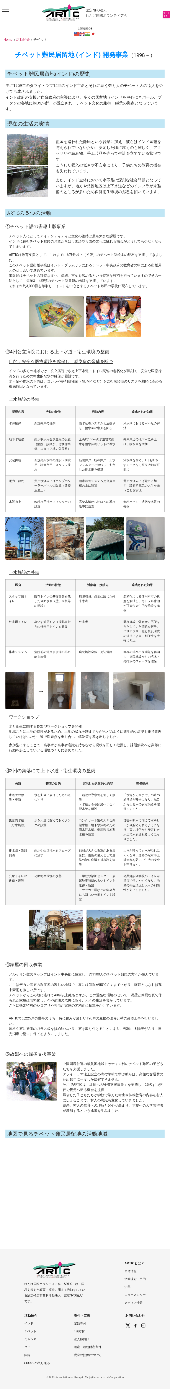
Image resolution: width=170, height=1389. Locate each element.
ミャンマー (31, 1339)
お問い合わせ (135, 1315)
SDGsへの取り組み (37, 1363)
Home (8, 39)
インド (28, 1323)
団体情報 (130, 1271)
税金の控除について (87, 1355)
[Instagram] (143, 1325)
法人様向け (81, 1339)
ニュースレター (135, 1294)
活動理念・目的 (135, 1279)
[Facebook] (135, 1325)
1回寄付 (79, 1331)
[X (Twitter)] (127, 1325)
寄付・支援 (82, 1315)
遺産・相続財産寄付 (87, 1347)
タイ (27, 1347)
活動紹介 (23, 39)
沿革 (127, 1287)
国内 (27, 1355)
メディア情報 (133, 1302)
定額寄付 (80, 1323)
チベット (30, 1331)
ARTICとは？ (134, 1263)
